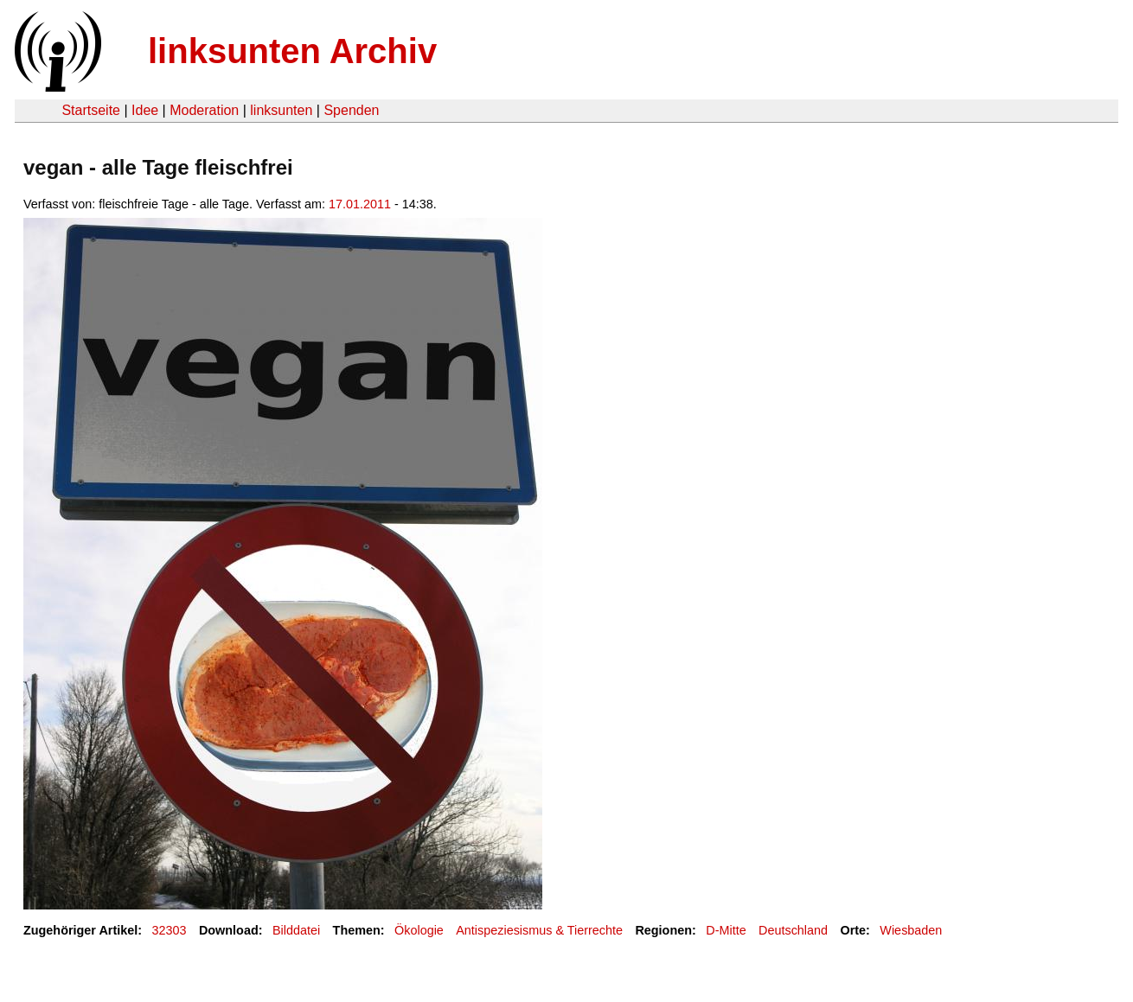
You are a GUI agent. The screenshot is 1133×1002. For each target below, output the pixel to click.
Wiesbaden (911, 930)
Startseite (90, 110)
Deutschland (793, 930)
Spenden (351, 110)
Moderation (204, 110)
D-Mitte (726, 930)
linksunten (281, 110)
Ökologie (419, 930)
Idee (144, 110)
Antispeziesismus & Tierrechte (539, 930)
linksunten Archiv (292, 51)
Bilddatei (296, 930)
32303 (169, 930)
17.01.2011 (360, 204)
